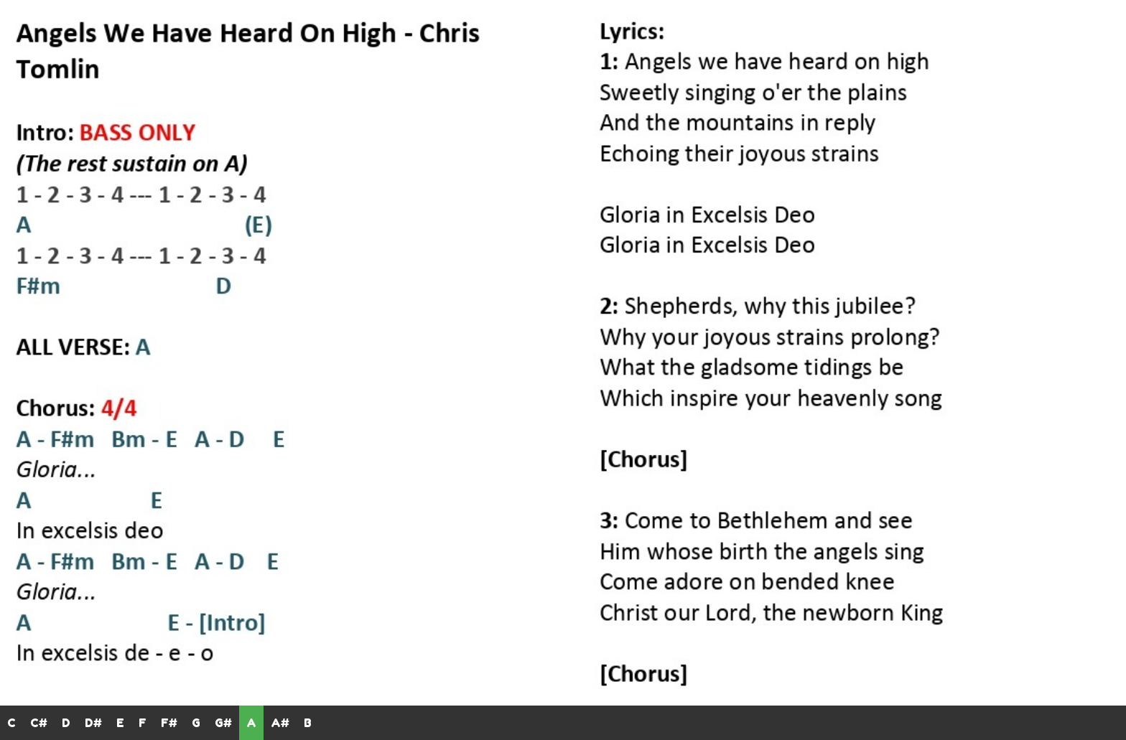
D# (93, 723)
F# (169, 723)
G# (223, 723)
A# (280, 723)
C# (38, 723)
